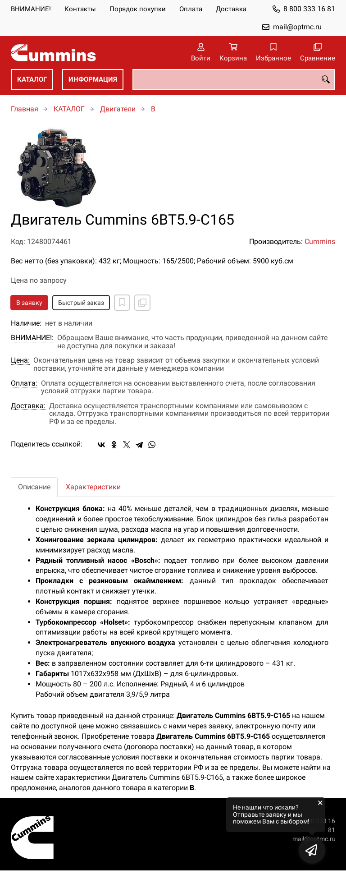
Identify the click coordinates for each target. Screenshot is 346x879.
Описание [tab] (34, 487)
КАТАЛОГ (32, 79)
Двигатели (118, 109)
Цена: (20, 360)
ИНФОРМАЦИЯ (92, 79)
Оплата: (24, 383)
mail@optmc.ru (297, 27)
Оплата (190, 9)
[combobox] (233, 79)
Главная (24, 109)
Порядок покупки (137, 9)
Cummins (320, 241)
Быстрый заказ (81, 302)
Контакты (80, 9)
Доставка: (28, 406)
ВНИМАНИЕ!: (32, 338)
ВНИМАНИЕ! (31, 9)
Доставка (231, 9)
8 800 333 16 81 (309, 9)
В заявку (29, 302)
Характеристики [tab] (93, 487)
